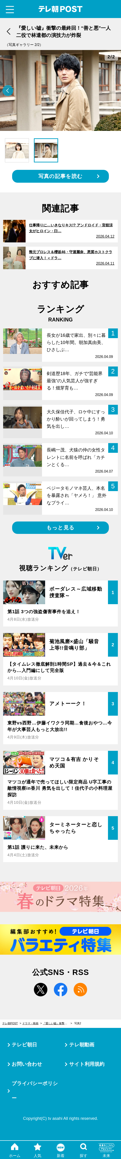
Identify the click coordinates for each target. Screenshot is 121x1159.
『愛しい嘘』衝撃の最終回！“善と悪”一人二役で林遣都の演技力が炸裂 (57, 1023)
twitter (40, 989)
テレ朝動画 (81, 1044)
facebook (60, 989)
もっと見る (60, 528)
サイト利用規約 (86, 1064)
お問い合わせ (27, 1064)
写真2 (77, 1023)
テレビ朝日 (24, 1044)
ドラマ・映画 (30, 1023)
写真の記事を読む (60, 176)
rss (80, 989)
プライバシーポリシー (35, 1091)
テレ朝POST (60, 9)
